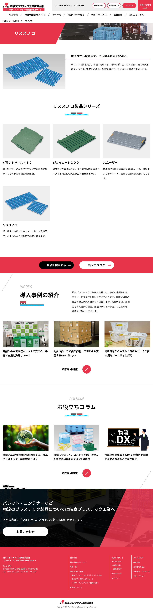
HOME (5, 21)
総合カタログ (98, 5)
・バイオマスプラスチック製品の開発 (84, 582)
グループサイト (139, 576)
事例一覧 (56, 14)
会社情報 (118, 14)
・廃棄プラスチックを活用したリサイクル (86, 575)
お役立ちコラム (136, 14)
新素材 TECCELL (99, 14)
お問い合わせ (145, 4)
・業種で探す (117, 565)
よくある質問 (79, 5)
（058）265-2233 (12, 571)
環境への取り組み (76, 14)
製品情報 (13, 14)
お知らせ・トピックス (141, 571)
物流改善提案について (35, 14)
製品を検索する (114, 5)
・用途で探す (117, 561)
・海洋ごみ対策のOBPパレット (81, 579)
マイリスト (129, 5)
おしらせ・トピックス (63, 5)
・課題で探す (117, 569)
